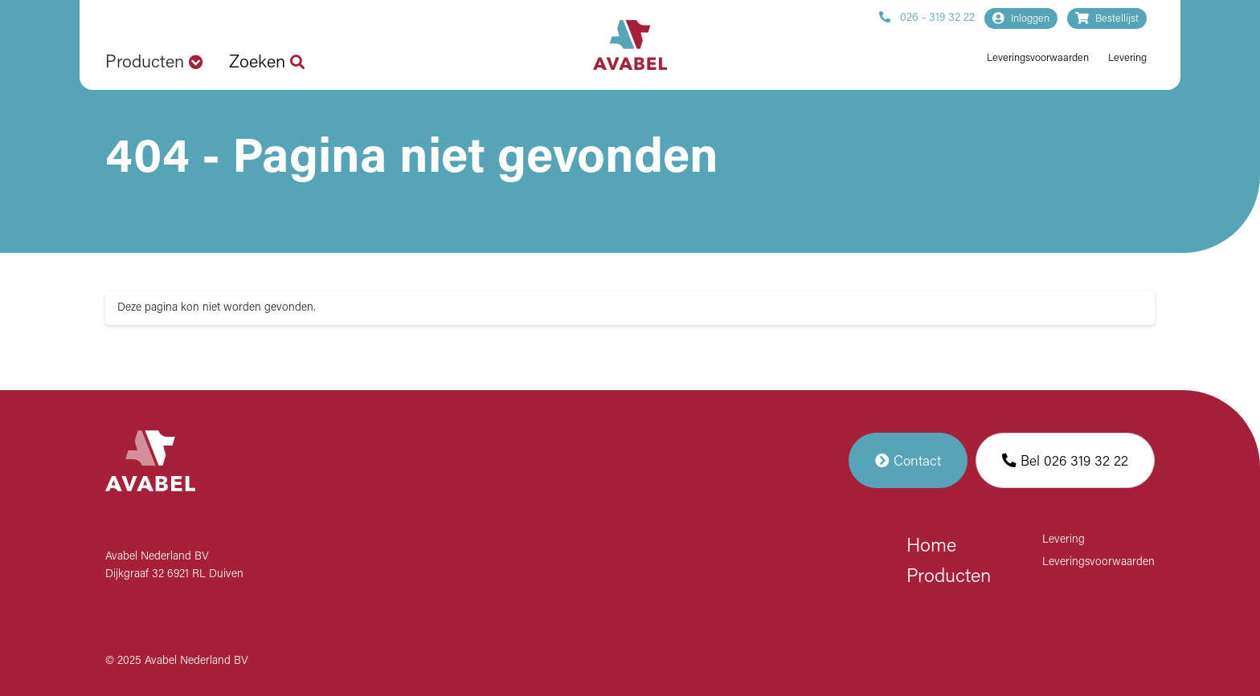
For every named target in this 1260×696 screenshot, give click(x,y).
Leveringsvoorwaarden (1038, 58)
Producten (948, 577)
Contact (908, 460)
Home (931, 546)
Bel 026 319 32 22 (1065, 460)
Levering (1127, 58)
